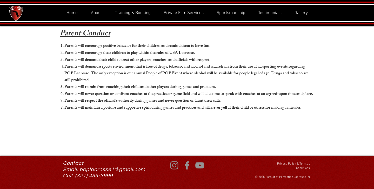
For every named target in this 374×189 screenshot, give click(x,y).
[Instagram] (174, 165)
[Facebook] (187, 165)
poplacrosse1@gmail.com (112, 169)
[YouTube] (199, 165)
